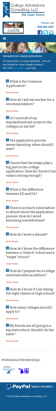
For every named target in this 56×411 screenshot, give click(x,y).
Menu (4, 39)
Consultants (19, 68)
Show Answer (12, 92)
